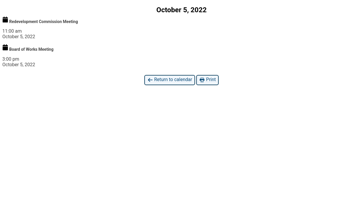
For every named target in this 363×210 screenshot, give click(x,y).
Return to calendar (169, 80)
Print (207, 80)
